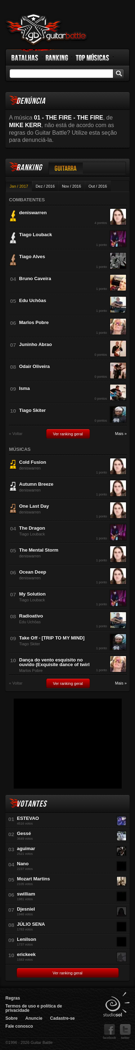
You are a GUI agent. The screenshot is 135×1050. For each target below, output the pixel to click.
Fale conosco (19, 1026)
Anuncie (33, 1018)
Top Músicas (93, 57)
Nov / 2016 (71, 186)
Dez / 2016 (45, 186)
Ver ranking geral (68, 434)
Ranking (57, 57)
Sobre (11, 1018)
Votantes (31, 804)
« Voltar (15, 434)
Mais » (121, 434)
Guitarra (66, 168)
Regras (12, 998)
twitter (125, 1032)
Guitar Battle (46, 30)
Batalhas (25, 57)
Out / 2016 (98, 186)
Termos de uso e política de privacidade (33, 1008)
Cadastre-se (62, 1018)
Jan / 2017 (19, 186)
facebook (109, 1032)
